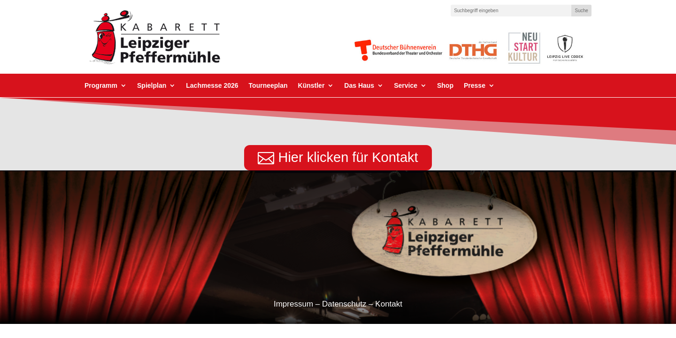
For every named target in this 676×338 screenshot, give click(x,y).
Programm (100, 85)
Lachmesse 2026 (212, 85)
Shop (445, 85)
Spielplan (151, 85)
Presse (474, 85)
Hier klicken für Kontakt (348, 157)
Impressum (293, 304)
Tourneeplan (268, 85)
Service (405, 85)
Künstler (311, 85)
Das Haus (359, 85)
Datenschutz (344, 304)
